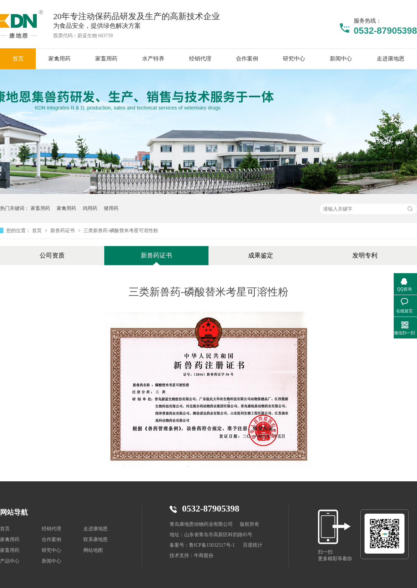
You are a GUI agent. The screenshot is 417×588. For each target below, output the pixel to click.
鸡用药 (90, 208)
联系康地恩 (95, 539)
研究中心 (51, 550)
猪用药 (111, 208)
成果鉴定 (260, 255)
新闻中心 (51, 561)
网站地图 (93, 550)
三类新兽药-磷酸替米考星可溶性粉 (120, 230)
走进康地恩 (95, 528)
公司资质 (52, 255)
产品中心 (9, 561)
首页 (37, 230)
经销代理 (51, 528)
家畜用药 (40, 208)
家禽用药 (66, 208)
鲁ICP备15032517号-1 (212, 545)
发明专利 (364, 255)
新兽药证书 (63, 230)
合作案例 (51, 539)
